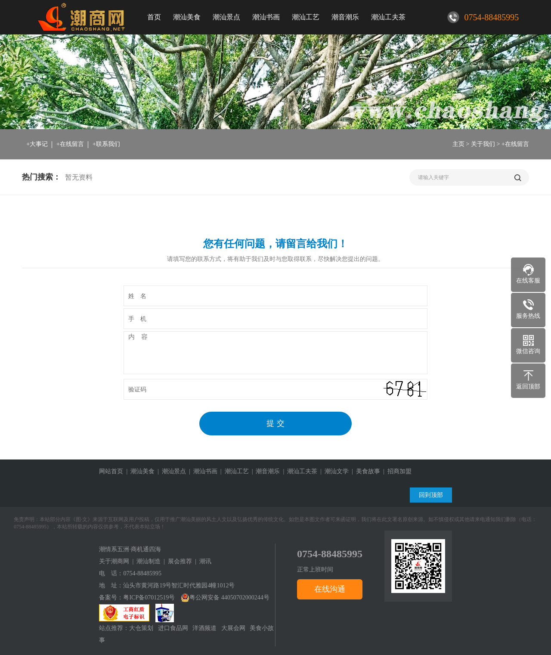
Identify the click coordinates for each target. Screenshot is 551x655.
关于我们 (483, 144)
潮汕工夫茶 (388, 17)
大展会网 (233, 628)
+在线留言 (70, 144)
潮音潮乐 (345, 17)
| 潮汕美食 (139, 471)
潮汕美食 (187, 17)
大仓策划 (141, 628)
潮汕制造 (148, 561)
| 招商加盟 (396, 471)
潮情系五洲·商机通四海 (130, 549)
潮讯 (205, 561)
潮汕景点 (226, 17)
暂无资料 (79, 177)
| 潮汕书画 (201, 471)
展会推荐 (180, 561)
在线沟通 (329, 589)
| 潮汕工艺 (233, 471)
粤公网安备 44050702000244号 (225, 597)
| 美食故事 (364, 471)
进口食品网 (173, 628)
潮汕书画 (266, 17)
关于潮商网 (114, 561)
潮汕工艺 (305, 17)
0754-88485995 (142, 573)
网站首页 (111, 471)
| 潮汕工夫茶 (298, 471)
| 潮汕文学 (333, 471)
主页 (458, 144)
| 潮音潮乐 (264, 471)
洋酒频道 (204, 628)
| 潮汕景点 (170, 471)
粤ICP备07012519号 (149, 597)
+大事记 (37, 144)
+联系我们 (106, 144)
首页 (154, 17)
